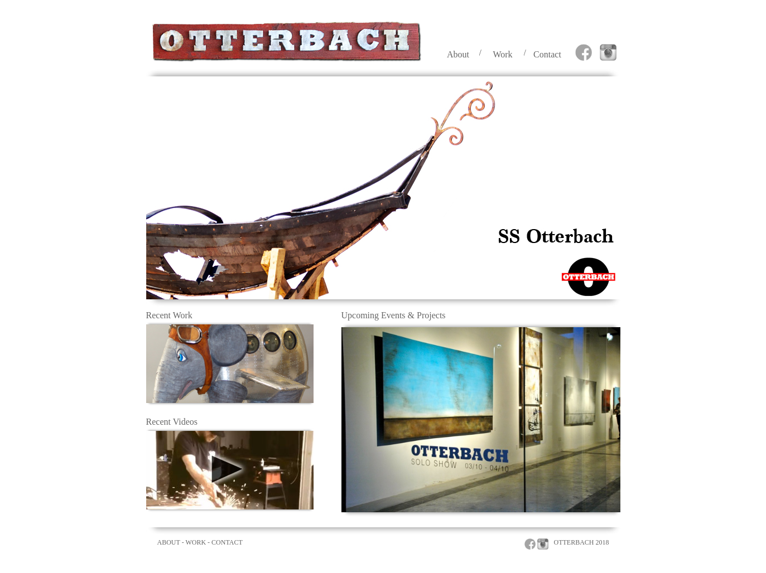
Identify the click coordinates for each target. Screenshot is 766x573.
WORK (195, 542)
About (458, 54)
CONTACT (227, 542)
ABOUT (168, 542)
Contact (547, 54)
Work (502, 54)
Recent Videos (172, 421)
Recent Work (169, 315)
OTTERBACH (574, 542)
